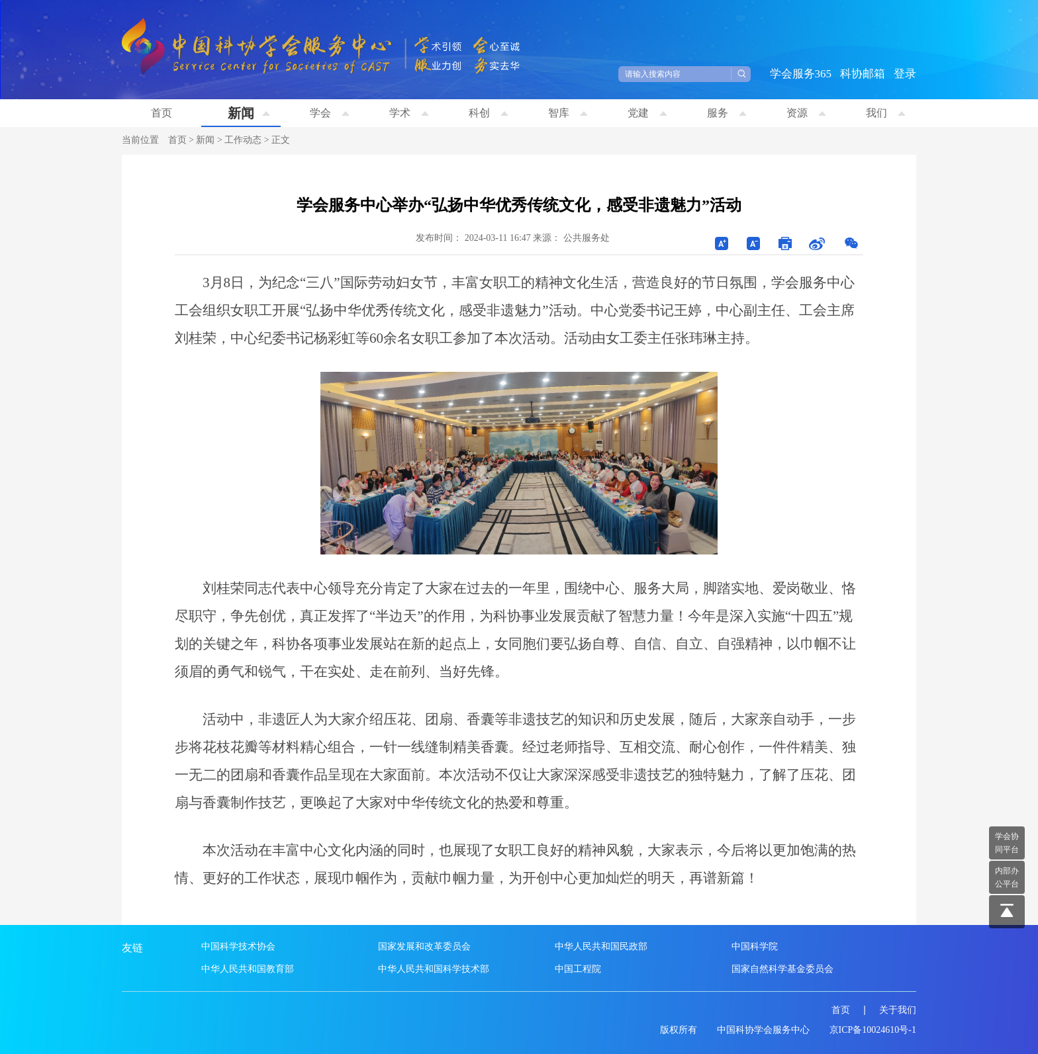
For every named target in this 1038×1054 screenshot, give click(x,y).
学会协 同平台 (1007, 843)
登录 (905, 73)
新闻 (249, 113)
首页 (161, 112)
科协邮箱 (862, 73)
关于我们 (897, 1010)
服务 (727, 112)
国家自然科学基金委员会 (782, 969)
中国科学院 (754, 946)
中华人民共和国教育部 (247, 969)
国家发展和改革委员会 (424, 946)
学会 (330, 112)
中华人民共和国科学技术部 (433, 969)
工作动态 (242, 140)
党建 (647, 112)
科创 (488, 112)
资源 (806, 112)
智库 (568, 112)
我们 (886, 112)
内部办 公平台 (1007, 877)
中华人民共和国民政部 (601, 946)
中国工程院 (578, 969)
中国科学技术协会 (238, 946)
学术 (409, 112)
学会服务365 (801, 73)
